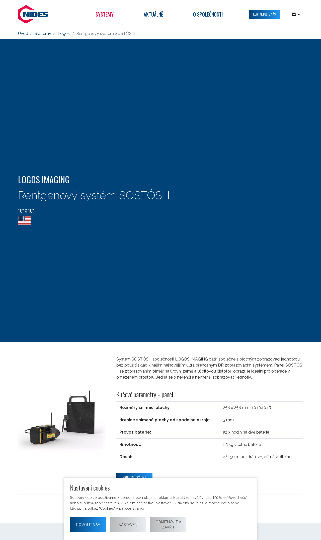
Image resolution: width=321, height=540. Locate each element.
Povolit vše (88, 524)
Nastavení (128, 524)
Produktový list (134, 477)
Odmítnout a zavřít (168, 524)
